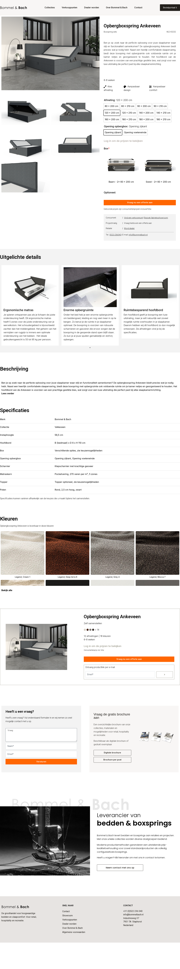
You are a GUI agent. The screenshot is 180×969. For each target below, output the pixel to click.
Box (107, 148)
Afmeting (109, 100)
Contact (138, 7)
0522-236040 (115, 235)
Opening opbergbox (116, 126)
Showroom (67, 915)
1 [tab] (90, 347)
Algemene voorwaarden (73, 932)
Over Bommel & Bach (116, 7)
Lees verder (7, 393)
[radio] (111, 106)
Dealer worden (91, 7)
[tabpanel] (30, 305)
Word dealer (129, 228)
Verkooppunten (69, 7)
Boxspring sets (110, 32)
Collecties (50, 7)
